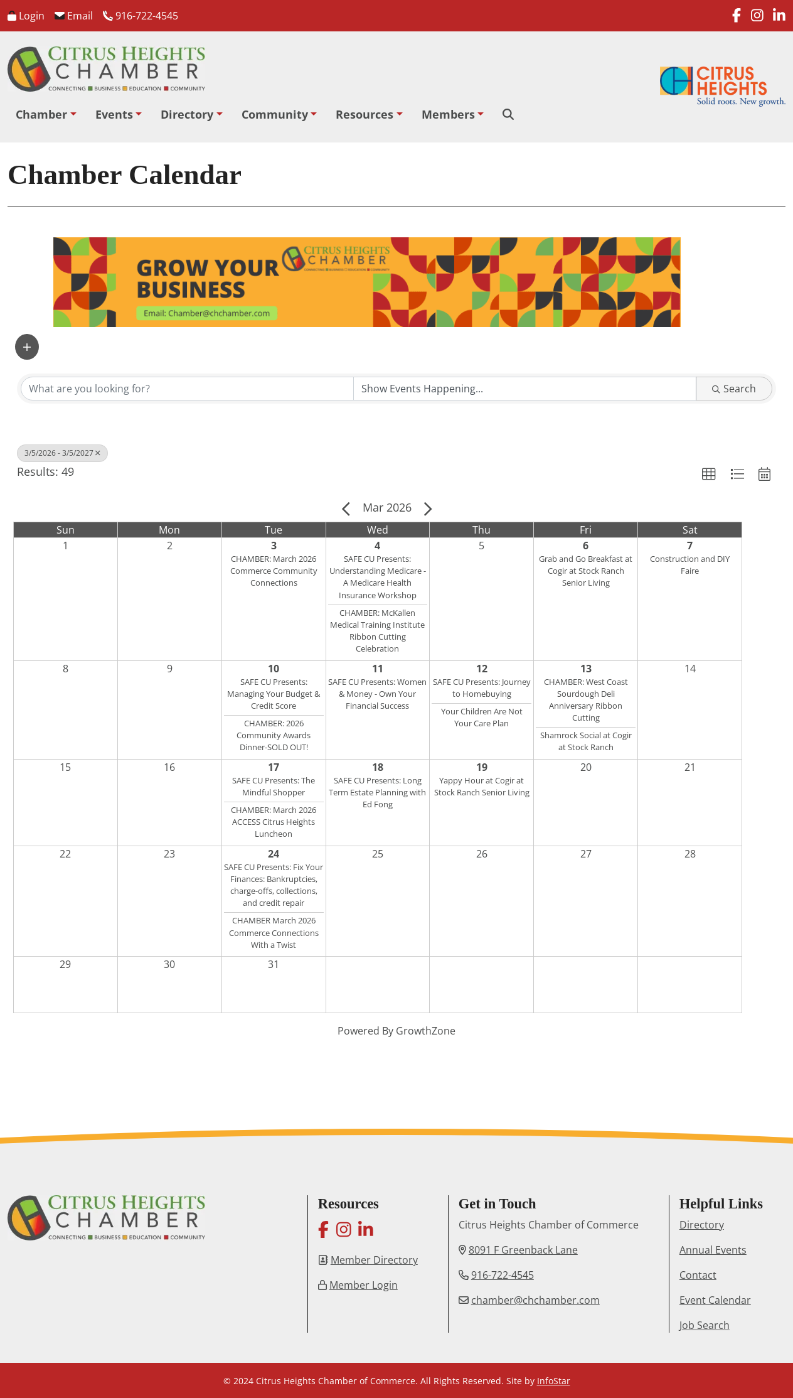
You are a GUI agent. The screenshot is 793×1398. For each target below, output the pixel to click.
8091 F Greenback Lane (523, 1250)
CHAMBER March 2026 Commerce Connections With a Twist (274, 932)
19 (481, 767)
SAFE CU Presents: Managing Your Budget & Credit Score (273, 693)
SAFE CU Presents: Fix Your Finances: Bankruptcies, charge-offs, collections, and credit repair (273, 885)
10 (273, 668)
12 (481, 668)
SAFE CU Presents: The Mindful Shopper (273, 786)
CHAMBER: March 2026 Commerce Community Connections (273, 570)
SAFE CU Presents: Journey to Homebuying (482, 687)
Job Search (704, 1325)
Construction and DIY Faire (690, 564)
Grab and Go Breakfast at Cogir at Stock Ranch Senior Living (585, 570)
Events (114, 114)
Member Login (363, 1285)
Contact (697, 1275)
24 (273, 854)
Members (448, 114)
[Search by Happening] (524, 389)
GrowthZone (425, 1031)
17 (273, 767)
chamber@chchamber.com (535, 1300)
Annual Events (713, 1250)
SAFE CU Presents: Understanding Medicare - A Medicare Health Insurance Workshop (377, 577)
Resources (364, 114)
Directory (187, 114)
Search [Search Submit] (734, 388)
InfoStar (553, 1381)
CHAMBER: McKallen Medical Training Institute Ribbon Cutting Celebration (377, 631)
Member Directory (374, 1260)
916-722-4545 (140, 16)
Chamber (41, 114)
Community (275, 114)
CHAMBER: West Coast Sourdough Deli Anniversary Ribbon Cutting (586, 700)
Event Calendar (715, 1300)
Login (26, 16)
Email (74, 16)
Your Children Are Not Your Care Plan (482, 717)
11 (377, 668)
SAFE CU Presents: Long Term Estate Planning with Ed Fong (377, 792)
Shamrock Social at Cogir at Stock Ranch (586, 741)
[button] (27, 347)
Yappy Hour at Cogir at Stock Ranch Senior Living (482, 786)
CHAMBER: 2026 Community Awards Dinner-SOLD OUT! (274, 735)
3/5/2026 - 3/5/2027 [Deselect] (62, 453)
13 (586, 668)
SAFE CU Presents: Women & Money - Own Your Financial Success (377, 693)
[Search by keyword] (187, 389)
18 (377, 767)
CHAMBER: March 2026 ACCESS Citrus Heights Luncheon (273, 821)
